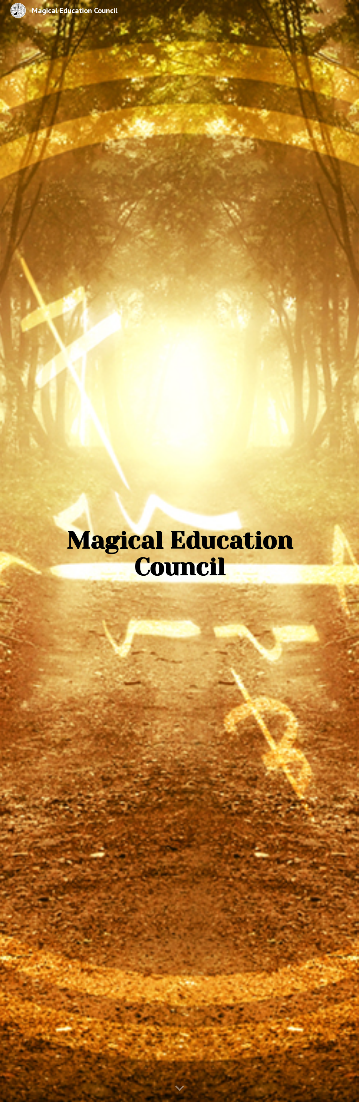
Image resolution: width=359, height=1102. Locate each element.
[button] (180, 1089)
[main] (179, 545)
